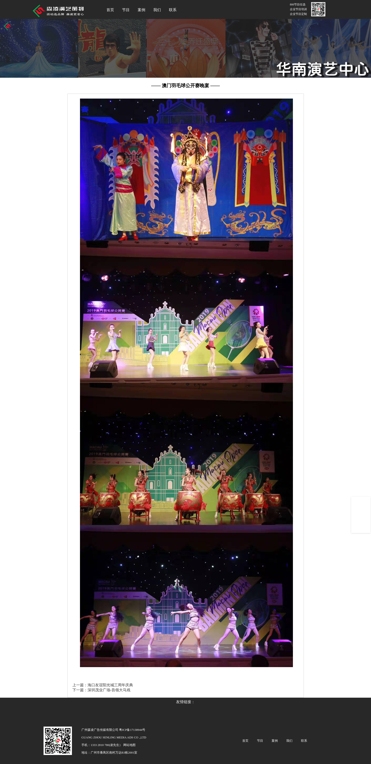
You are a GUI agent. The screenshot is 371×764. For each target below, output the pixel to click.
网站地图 (128, 745)
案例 (141, 10)
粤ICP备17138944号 (132, 730)
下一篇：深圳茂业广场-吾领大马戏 (101, 690)
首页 (110, 10)
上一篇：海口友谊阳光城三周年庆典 (102, 685)
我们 (157, 10)
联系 (173, 10)
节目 (126, 10)
